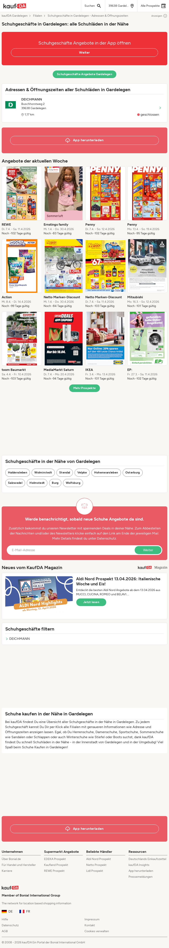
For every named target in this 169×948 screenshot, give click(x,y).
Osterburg (132, 472)
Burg (55, 483)
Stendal (64, 472)
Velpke (82, 472)
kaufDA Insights (139, 865)
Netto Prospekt (96, 865)
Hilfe (5, 919)
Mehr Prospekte (84, 388)
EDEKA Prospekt (55, 859)
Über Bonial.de (11, 859)
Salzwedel (15, 483)
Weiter (84, 52)
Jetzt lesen (91, 602)
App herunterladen (141, 871)
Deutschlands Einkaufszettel (147, 859)
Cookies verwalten (96, 931)
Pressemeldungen (141, 877)
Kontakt (89, 925)
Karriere (7, 871)
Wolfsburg (73, 483)
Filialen (37, 15)
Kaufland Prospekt (56, 865)
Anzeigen (159, 16)
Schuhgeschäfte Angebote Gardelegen (84, 74)
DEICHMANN (17, 639)
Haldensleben (17, 472)
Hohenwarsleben (106, 472)
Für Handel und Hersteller (19, 865)
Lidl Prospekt (94, 871)
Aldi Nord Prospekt (98, 859)
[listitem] (22, 201)
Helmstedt (37, 483)
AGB (5, 931)
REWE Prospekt (54, 871)
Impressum (91, 919)
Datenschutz (106, 538)
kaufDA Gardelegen (15, 15)
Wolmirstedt (43, 472)
